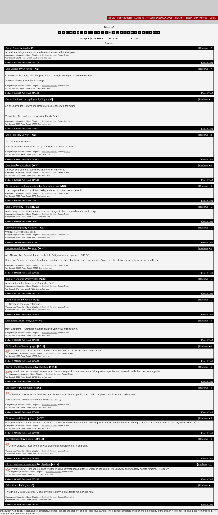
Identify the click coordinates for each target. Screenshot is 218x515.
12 (210, 464)
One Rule (10, 165)
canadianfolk (30, 387)
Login (212, 18)
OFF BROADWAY (14, 320)
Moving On (69, 497)
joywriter (33, 279)
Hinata (27, 207)
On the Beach (12, 299)
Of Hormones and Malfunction (21, 186)
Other (156, 32)
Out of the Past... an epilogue (21, 99)
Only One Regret (14, 227)
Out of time (11, 135)
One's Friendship (14, 279)
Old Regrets (12, 387)
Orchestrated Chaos (16, 248)
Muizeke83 (25, 165)
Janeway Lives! (164, 18)
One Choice (11, 68)
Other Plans (11, 485)
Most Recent (124, 18)
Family (67, 121)
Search (179, 18)
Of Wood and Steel (15, 418)
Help (189, 18)
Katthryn (32, 227)
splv (34, 346)
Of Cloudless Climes (16, 346)
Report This (207, 63)
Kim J (33, 418)
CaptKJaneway (50, 186)
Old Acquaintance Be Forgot (21, 464)
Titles (150, 18)
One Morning (12, 207)
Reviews (204, 48)
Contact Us (200, 18)
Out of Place (12, 48)
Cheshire (27, 68)
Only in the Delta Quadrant (20, 367)
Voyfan (27, 48)
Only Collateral (13, 439)
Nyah (34, 248)
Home (112, 18)
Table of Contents (49, 55)
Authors (139, 18)
